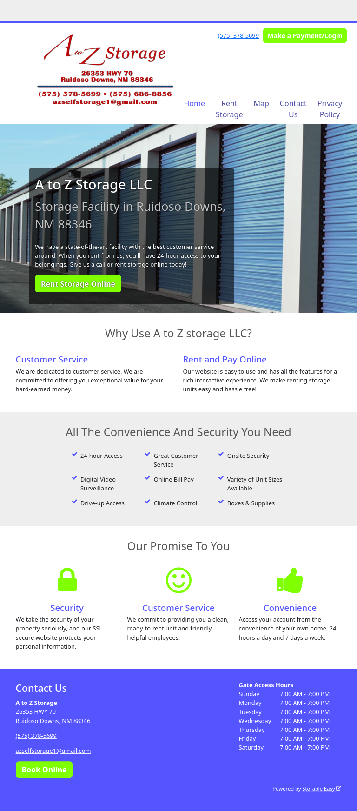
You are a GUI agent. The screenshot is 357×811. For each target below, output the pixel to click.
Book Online (43, 769)
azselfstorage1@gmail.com (53, 750)
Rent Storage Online (78, 284)
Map (261, 103)
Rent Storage (229, 109)
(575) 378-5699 (238, 35)
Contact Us (293, 109)
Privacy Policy (329, 109)
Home (194, 103)
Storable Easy (321, 788)
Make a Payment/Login (305, 35)
